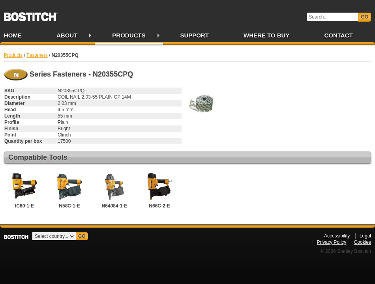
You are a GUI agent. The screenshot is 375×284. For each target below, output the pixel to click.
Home (13, 35)
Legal (365, 236)
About (66, 35)
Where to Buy (266, 35)
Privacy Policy (332, 242)
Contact (338, 35)
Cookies (362, 242)
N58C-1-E (69, 190)
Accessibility (337, 236)
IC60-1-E (24, 190)
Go (364, 17)
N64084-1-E (114, 190)
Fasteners (36, 55)
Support (194, 35)
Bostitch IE (31, 14)
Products (128, 35)
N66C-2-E (159, 190)
